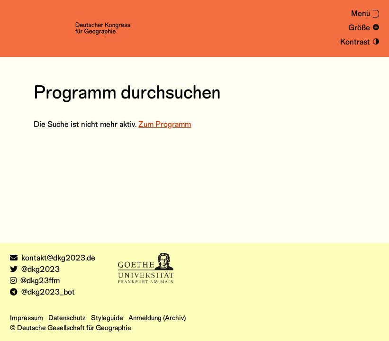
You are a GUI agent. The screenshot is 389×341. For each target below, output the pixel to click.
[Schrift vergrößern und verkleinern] (362, 28)
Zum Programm (164, 124)
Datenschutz (67, 318)
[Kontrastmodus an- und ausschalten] (358, 43)
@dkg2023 (35, 269)
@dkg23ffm (35, 281)
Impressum (26, 318)
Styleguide (107, 318)
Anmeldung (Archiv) (157, 318)
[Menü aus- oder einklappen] (360, 14)
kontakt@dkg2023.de (52, 258)
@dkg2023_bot (42, 292)
